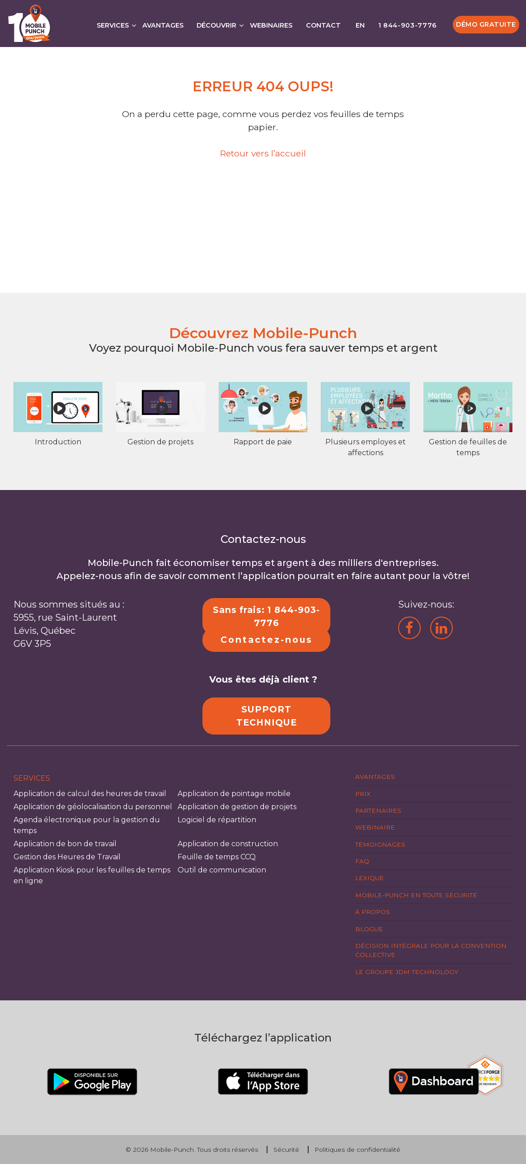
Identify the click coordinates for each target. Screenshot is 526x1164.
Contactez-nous (267, 639)
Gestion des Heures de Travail (67, 857)
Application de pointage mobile (234, 793)
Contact (323, 25)
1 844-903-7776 (407, 25)
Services (113, 25)
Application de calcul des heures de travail (90, 793)
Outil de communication (222, 870)
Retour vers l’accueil (263, 153)
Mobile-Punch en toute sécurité (416, 895)
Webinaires (271, 25)
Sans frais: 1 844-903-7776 (266, 616)
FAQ (362, 861)
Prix (363, 793)
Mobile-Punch (172, 1149)
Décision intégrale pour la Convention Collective (431, 950)
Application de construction (228, 843)
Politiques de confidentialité (357, 1149)
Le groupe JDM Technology (406, 971)
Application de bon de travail (65, 843)
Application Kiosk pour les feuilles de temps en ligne (92, 875)
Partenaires (378, 810)
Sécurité (286, 1149)
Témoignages (380, 844)
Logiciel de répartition (217, 819)
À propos (372, 911)
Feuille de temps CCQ (217, 857)
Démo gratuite (486, 24)
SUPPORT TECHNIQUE (266, 716)
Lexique (369, 877)
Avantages (162, 25)
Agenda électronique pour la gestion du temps (87, 825)
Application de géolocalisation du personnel (93, 806)
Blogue (369, 929)
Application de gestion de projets (237, 806)
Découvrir (216, 25)
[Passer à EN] (359, 23)
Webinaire (375, 827)
